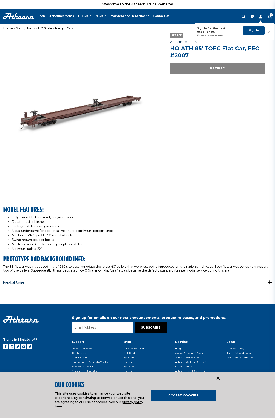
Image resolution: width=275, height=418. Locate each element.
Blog (178, 348)
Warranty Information (240, 357)
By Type (129, 366)
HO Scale (45, 28)
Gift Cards (130, 353)
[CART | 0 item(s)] (269, 17)
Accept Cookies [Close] (183, 395)
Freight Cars (64, 28)
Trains (31, 28)
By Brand (129, 357)
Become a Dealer (82, 366)
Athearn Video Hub (187, 357)
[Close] (217, 378)
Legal (231, 341)
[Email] (102, 327)
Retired (217, 68)
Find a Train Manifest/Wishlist (90, 362)
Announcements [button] (61, 16)
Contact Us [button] (161, 16)
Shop (20, 28)
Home (8, 28)
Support (78, 341)
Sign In (254, 30)
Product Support (82, 348)
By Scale (129, 362)
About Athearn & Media (189, 353)
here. (220, 35)
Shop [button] (41, 16)
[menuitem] (43, 16)
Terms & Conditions (239, 353)
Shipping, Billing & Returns (88, 371)
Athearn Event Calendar (190, 371)
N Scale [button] (101, 16)
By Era (128, 371)
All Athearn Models (135, 348)
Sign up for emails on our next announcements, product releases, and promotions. (149, 318)
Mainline (181, 341)
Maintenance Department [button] (130, 16)
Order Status (80, 357)
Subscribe (150, 327)
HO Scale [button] (84, 16)
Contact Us (79, 353)
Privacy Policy (235, 348)
